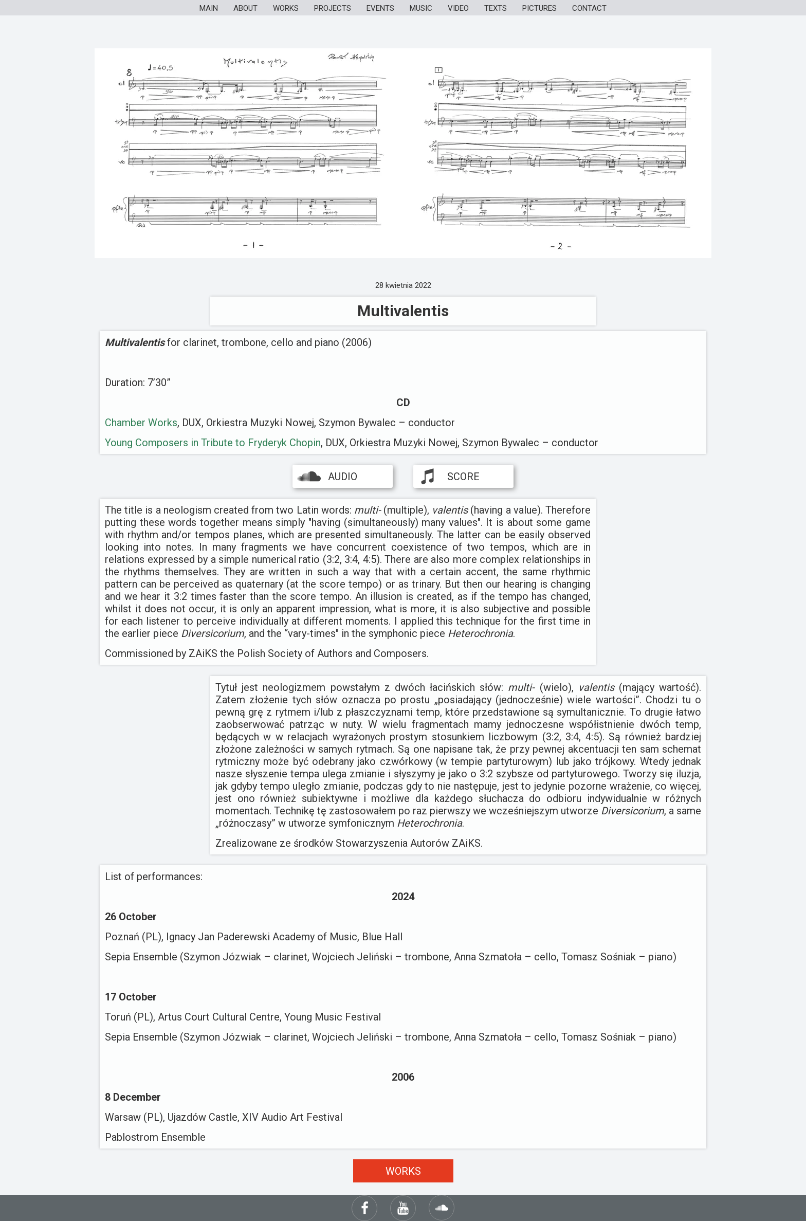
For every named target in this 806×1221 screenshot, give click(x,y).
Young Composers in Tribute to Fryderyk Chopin (213, 442)
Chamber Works (141, 422)
